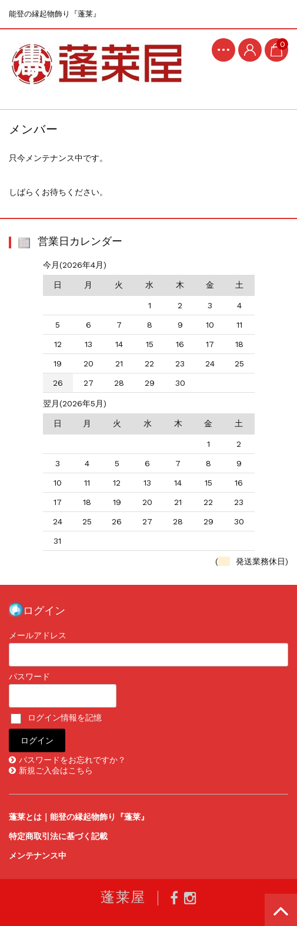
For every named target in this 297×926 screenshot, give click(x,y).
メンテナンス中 (37, 855)
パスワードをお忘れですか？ (72, 760)
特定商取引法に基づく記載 (58, 836)
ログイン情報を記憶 (56, 717)
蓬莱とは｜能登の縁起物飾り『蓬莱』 (79, 816)
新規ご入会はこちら (56, 770)
